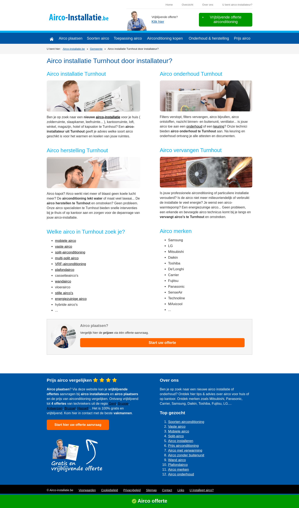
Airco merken (178, 469)
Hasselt (82, 408)
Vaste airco (177, 427)
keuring (218, 126)
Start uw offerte (162, 343)
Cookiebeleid (109, 490)
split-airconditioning (70, 252)
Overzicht (187, 4)
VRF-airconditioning (70, 264)
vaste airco (63, 247)
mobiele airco (65, 241)
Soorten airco (98, 38)
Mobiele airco (178, 431)
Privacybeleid (132, 490)
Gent (112, 403)
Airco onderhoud (181, 474)
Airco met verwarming (185, 450)
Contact (167, 490)
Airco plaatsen (70, 38)
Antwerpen (55, 408)
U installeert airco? (202, 490)
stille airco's (64, 293)
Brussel (69, 408)
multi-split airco (66, 258)
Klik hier (158, 22)
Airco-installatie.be (74, 48)
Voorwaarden (87, 490)
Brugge (123, 403)
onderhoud (194, 126)
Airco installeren (180, 441)
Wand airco (177, 460)
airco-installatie (108, 117)
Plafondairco (178, 465)
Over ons (207, 4)
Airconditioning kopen (165, 38)
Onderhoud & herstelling (209, 38)
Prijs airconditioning (183, 446)
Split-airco (176, 436)
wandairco (63, 281)
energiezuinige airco (71, 299)
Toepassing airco (128, 38)
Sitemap (151, 490)
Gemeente (96, 48)
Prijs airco (242, 38)
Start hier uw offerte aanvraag (77, 424)
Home (169, 4)
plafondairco (64, 270)
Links (181, 490)
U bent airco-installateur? (237, 4)
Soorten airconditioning (186, 422)
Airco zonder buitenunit (186, 455)
